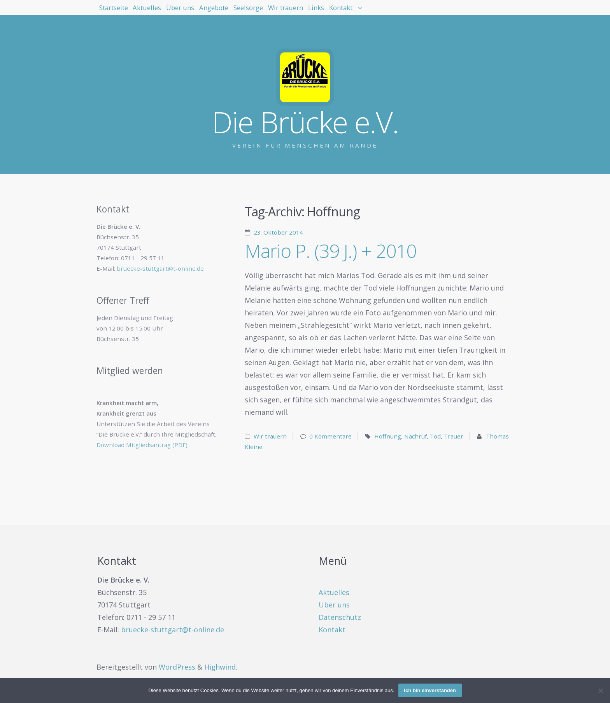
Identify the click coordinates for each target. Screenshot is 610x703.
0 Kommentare (330, 436)
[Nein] (600, 690)
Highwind (220, 667)
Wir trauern (363, 11)
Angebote (263, 11)
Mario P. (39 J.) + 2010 (330, 250)
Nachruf (415, 436)
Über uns (215, 11)
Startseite (121, 11)
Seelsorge (311, 11)
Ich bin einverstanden (430, 690)
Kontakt (445, 11)
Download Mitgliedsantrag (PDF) (142, 445)
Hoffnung (387, 436)
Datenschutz (340, 617)
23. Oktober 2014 (278, 232)
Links (407, 11)
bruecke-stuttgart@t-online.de (160, 268)
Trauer (453, 436)
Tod (435, 436)
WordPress (177, 667)
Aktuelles (169, 11)
